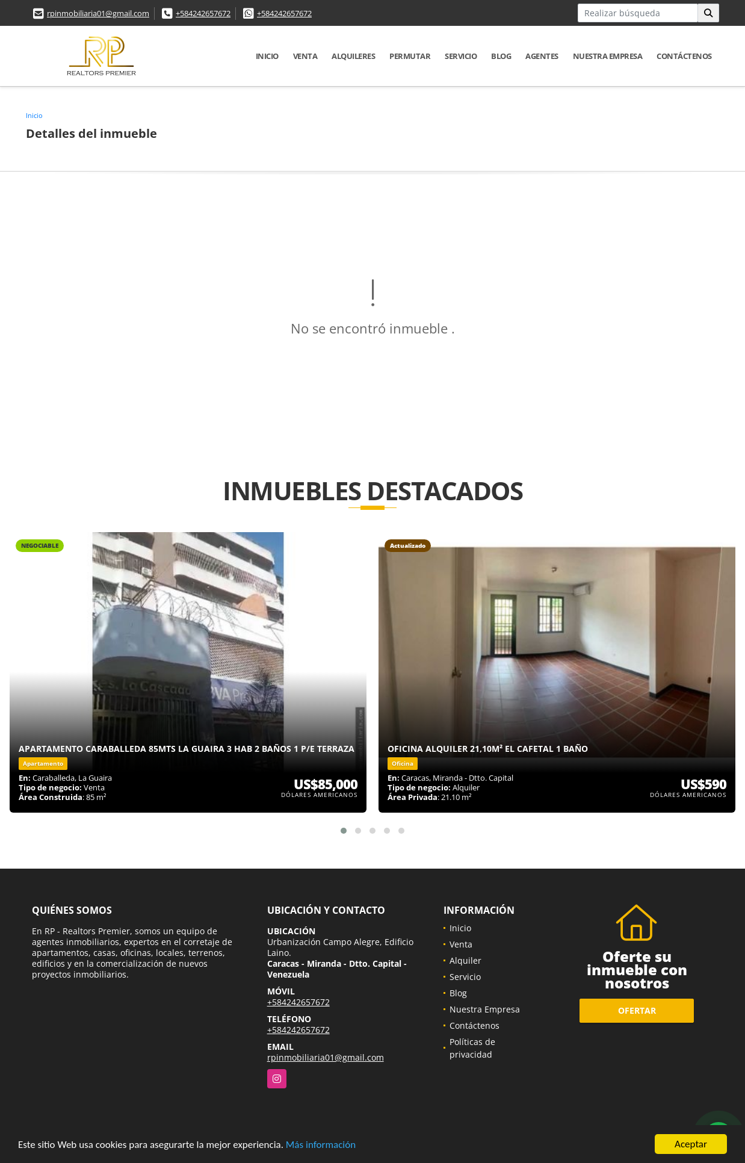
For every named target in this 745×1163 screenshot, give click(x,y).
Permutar (409, 56)
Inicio (267, 56)
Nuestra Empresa (608, 56)
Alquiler (465, 960)
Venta (305, 56)
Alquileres (353, 56)
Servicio (461, 56)
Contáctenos (684, 56)
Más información (321, 1145)
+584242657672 (203, 13)
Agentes (541, 56)
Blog (501, 56)
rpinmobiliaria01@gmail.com (98, 13)
